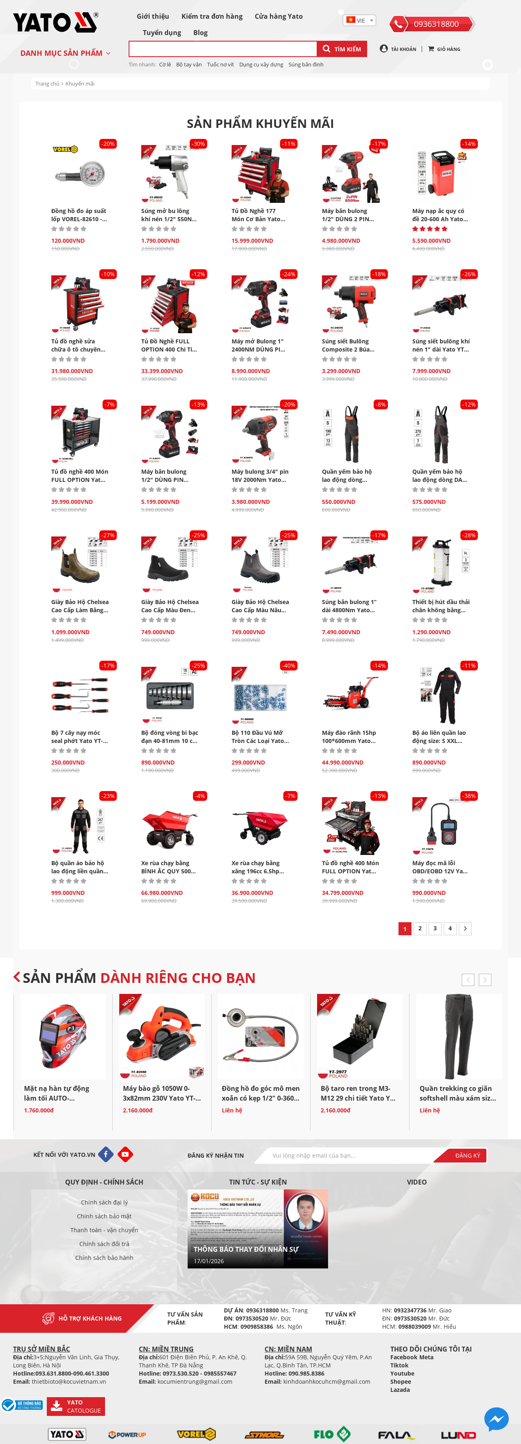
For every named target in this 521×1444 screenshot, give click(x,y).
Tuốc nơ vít (220, 64)
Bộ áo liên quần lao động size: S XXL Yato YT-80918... (439, 741)
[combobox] (359, 20)
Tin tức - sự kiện (258, 1182)
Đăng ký (467, 1155)
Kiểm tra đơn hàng (212, 16)
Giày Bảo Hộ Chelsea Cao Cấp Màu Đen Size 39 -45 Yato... (170, 610)
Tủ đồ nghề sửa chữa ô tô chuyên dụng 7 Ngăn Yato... (78, 349)
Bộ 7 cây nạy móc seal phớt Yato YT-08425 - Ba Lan (77, 741)
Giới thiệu (153, 16)
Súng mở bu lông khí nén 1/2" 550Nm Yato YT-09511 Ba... (169, 219)
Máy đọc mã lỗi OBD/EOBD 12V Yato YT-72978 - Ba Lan (440, 871)
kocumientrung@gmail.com (195, 1381)
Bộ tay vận (189, 64)
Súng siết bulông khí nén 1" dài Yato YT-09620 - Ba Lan (441, 349)
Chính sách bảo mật (104, 1216)
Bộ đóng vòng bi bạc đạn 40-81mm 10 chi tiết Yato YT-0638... (169, 741)
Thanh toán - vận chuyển (104, 1230)
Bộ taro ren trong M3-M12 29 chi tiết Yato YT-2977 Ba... (358, 1098)
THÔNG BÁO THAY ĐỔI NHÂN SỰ (246, 1249)
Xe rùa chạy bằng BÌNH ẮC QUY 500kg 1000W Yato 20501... (169, 871)
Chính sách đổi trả (104, 1244)
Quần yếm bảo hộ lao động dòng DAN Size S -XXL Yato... (439, 480)
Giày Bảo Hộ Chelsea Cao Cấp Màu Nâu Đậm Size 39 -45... (260, 610)
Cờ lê (165, 64)
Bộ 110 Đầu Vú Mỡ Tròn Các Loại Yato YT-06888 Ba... (258, 741)
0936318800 (436, 23)
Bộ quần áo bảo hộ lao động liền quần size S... (77, 871)
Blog (200, 32)
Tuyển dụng (162, 32)
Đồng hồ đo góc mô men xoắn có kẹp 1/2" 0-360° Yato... (261, 1098)
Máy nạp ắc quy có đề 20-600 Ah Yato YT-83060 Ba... (438, 219)
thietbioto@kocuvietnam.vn (69, 1381)
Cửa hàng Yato (279, 16)
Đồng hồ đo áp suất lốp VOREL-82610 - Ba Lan (78, 219)
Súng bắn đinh (306, 64)
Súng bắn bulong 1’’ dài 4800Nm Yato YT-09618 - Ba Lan (349, 610)
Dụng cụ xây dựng (261, 64)
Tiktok (399, 1365)
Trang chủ (47, 83)
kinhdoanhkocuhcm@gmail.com (326, 1381)
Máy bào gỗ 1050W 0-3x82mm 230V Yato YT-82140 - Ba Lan (159, 1098)
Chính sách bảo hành (104, 1258)
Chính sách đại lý (104, 1202)
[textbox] (359, 20)
